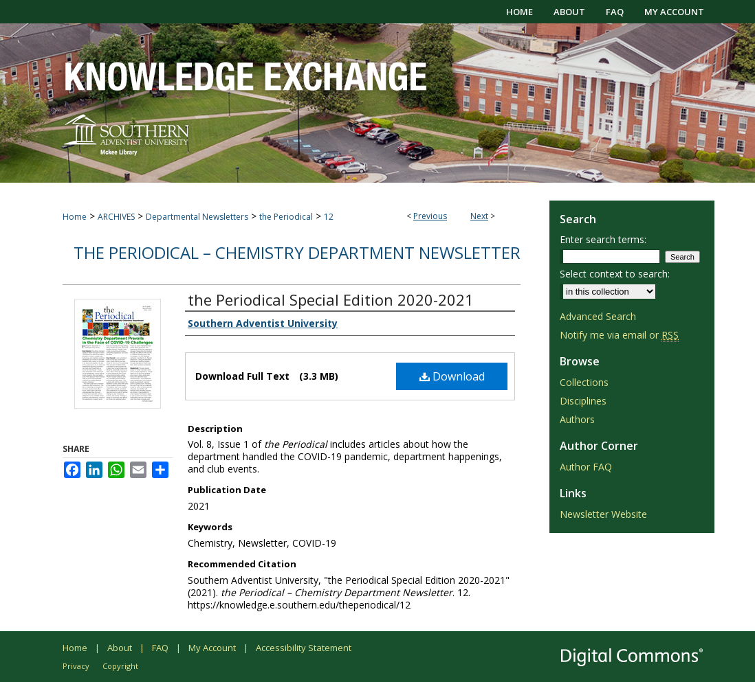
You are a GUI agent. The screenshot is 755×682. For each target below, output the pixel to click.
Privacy (76, 666)
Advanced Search (598, 316)
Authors (577, 419)
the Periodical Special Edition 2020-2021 (331, 299)
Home (75, 217)
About (119, 647)
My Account (212, 647)
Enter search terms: (603, 239)
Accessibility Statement (303, 647)
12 (328, 217)
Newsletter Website (603, 514)
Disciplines (583, 400)
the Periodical (286, 217)
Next (479, 216)
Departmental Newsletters (197, 217)
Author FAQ (586, 466)
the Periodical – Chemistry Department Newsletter (297, 252)
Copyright (120, 666)
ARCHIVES (116, 217)
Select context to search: (615, 273)
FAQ (160, 647)
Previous (430, 216)
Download (452, 376)
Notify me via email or (619, 334)
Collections (584, 382)
